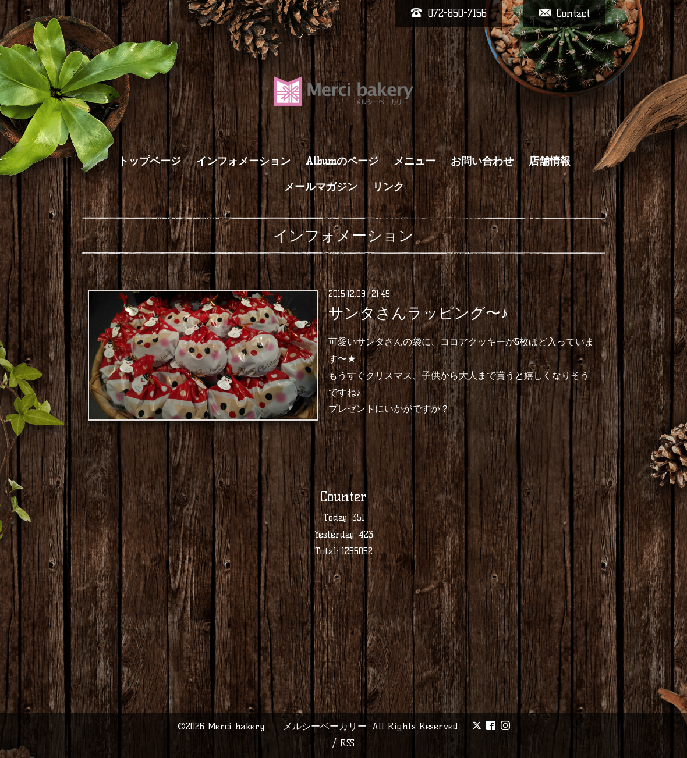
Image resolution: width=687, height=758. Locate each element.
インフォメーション (243, 161)
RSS (347, 743)
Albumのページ (342, 161)
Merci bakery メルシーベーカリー (287, 726)
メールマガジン (320, 186)
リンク (388, 186)
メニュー (414, 161)
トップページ (149, 161)
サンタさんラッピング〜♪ (418, 313)
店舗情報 (550, 161)
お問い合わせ (482, 161)
